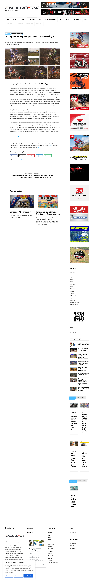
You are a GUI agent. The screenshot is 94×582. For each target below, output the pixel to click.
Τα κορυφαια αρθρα (50, 19)
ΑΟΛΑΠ (50, 145)
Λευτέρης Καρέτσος (21, 159)
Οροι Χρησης (72, 548)
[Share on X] (22, 155)
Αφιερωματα (19, 24)
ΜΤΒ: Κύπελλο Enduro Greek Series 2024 (83, 374)
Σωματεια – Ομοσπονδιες (75, 302)
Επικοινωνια (72, 545)
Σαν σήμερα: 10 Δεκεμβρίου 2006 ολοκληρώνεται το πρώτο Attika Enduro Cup (83, 381)
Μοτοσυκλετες (73, 295)
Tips (85, 19)
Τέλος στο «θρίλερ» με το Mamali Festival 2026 (73, 501)
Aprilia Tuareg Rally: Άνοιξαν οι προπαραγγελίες (83, 369)
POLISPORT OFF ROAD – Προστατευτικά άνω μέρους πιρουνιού (83, 344)
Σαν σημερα (32, 19)
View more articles (80, 397)
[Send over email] (48, 155)
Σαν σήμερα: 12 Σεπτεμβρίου (20, 212)
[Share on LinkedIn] (39, 155)
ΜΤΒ (40, 19)
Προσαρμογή (9, 575)
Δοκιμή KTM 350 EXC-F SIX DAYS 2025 (83, 349)
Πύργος (35, 159)
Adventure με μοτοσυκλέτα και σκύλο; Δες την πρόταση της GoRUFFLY (74, 421)
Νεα (8, 19)
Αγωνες (15, 19)
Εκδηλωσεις (29, 24)
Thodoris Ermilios (10, 39)
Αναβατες (72, 279)
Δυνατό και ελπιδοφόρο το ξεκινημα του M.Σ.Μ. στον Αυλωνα (73, 458)
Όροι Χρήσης (30, 532)
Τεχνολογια (77, 19)
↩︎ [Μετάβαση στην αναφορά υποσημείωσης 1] (38, 147)
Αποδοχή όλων (28, 575)
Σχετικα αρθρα (73, 543)
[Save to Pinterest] (31, 155)
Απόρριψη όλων (18, 575)
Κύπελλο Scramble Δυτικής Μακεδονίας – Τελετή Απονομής (48, 213)
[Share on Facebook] (13, 155)
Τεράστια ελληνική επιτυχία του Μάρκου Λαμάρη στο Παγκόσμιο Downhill (83, 356)
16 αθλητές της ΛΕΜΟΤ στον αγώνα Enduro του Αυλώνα (84, 458)
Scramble (15, 159)
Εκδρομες (9, 24)
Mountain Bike (73, 272)
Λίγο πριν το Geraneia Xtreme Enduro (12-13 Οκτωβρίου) (83, 389)
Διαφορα (71, 286)
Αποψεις (68, 19)
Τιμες (60, 19)
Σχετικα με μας (73, 547)
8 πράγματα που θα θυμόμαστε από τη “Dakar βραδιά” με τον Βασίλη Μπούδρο (84, 423)
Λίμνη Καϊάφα (30, 159)
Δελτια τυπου (72, 284)
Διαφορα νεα (72, 288)
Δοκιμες (23, 19)
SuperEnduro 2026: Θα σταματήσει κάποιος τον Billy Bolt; (83, 363)
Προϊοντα (39, 24)
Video (71, 275)
